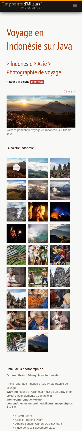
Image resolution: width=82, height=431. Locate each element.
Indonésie (37, 81)
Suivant (69, 91)
